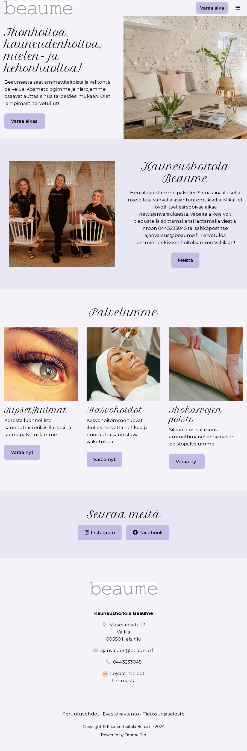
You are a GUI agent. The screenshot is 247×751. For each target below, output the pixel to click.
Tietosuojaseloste (164, 714)
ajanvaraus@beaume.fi (127, 650)
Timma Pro (135, 734)
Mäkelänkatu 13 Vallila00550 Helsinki (125, 632)
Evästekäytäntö (121, 714)
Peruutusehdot (80, 714)
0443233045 (127, 662)
